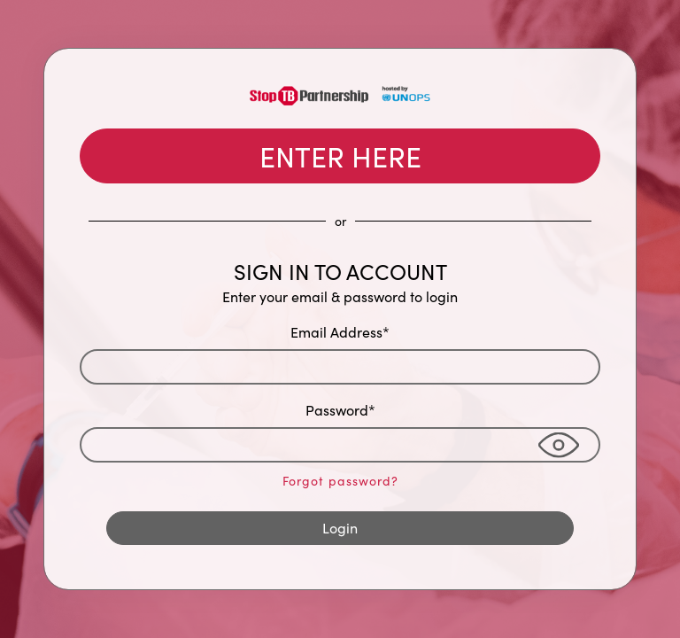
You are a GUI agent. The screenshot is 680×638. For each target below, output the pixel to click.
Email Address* (340, 332)
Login (340, 527)
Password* (340, 410)
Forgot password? (340, 480)
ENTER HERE (340, 155)
